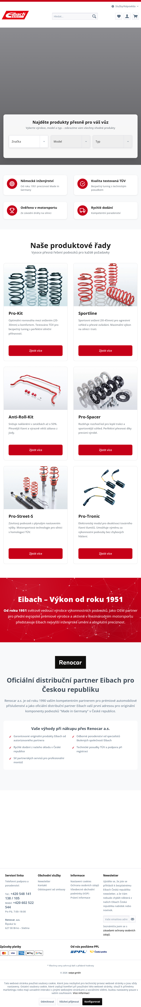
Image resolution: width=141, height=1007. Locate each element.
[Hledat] (94, 16)
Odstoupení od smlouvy (51, 889)
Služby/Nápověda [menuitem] (123, 6)
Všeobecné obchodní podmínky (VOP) (82, 891)
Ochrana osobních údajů (84, 885)
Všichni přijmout (69, 1001)
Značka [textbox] (16, 141)
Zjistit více (35, 355)
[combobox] (28, 141)
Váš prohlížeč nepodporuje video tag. (70, 96)
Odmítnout (47, 1001)
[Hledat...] (75, 16)
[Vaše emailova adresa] (116, 919)
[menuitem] (75, 16)
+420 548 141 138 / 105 (18, 896)
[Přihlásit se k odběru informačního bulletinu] (132, 919)
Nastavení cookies (80, 881)
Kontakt (42, 885)
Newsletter (44, 881)
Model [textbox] (58, 141)
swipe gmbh (74, 972)
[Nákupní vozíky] (135, 16)
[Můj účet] (127, 16)
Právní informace (80, 897)
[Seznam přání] (118, 16)
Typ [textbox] (98, 141)
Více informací (81, 993)
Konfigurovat (92, 1001)
